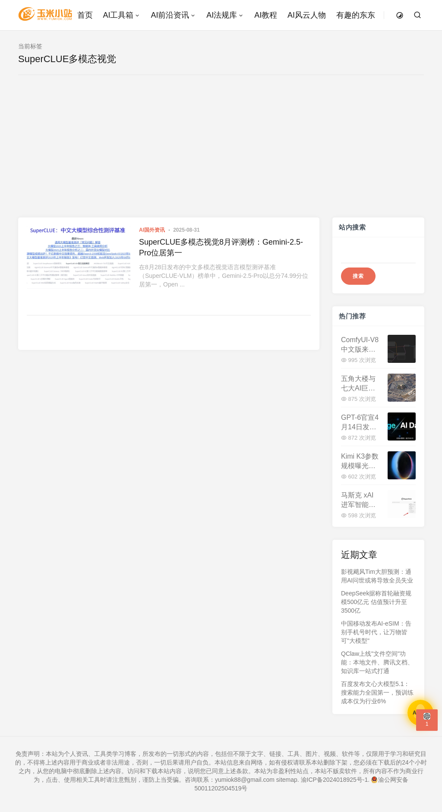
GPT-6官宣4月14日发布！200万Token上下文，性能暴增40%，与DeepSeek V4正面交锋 (360, 422)
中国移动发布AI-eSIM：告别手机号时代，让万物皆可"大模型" (376, 632)
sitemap (286, 779)
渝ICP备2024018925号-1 (334, 779)
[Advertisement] (221, 152)
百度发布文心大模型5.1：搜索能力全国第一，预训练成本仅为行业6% (377, 692)
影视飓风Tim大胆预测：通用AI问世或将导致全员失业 (377, 576)
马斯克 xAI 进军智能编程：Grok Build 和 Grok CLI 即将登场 (359, 500)
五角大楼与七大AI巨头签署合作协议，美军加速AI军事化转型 (358, 384)
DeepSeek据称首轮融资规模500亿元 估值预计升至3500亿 (376, 602)
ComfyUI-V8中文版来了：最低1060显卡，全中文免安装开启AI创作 (360, 345)
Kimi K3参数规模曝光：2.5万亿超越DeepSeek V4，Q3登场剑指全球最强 (360, 461)
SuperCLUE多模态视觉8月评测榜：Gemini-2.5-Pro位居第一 (221, 247)
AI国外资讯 (152, 230)
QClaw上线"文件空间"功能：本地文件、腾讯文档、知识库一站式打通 (377, 662)
